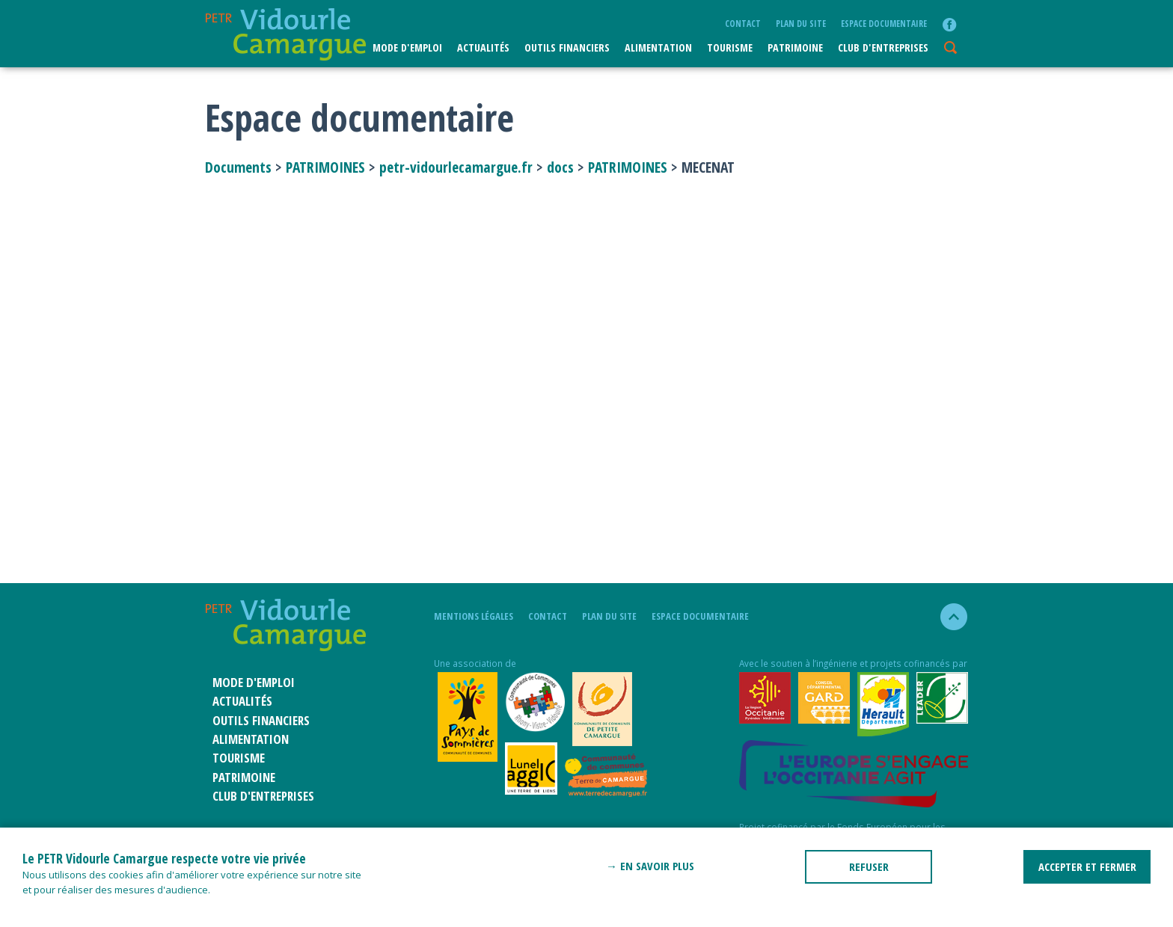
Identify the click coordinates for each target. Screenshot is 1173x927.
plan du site (801, 23)
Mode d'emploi (407, 47)
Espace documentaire (884, 23)
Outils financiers (567, 47)
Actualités (483, 47)
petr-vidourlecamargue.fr (456, 167)
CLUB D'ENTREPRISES (883, 47)
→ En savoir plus (650, 865)
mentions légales (473, 616)
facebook (949, 24)
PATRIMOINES (325, 167)
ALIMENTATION (658, 47)
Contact (743, 23)
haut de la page (947, 617)
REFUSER (869, 866)
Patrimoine (795, 47)
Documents (240, 167)
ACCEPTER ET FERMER (1087, 866)
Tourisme (730, 47)
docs (560, 167)
